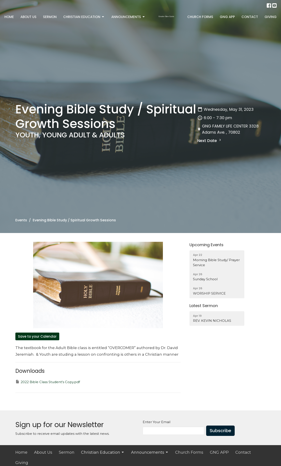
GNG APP (227, 17)
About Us (28, 17)
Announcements (128, 17)
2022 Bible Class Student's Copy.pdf (47, 381)
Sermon (50, 17)
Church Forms (200, 17)
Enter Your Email (156, 422)
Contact (249, 17)
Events (21, 220)
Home (9, 17)
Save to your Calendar (37, 336)
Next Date (209, 140)
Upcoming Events (206, 245)
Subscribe (220, 431)
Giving (271, 17)
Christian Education (84, 17)
